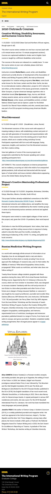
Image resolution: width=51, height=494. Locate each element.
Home (3, 26)
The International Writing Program (20, 12)
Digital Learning (20, 26)
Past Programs (10, 26)
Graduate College (7, 8)
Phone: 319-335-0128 (10, 492)
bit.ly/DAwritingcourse (10, 68)
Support (4, 16)
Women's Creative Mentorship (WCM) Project (18, 201)
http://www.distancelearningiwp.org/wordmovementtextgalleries (25, 160)
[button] (47, 3)
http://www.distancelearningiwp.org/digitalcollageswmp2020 (23, 240)
